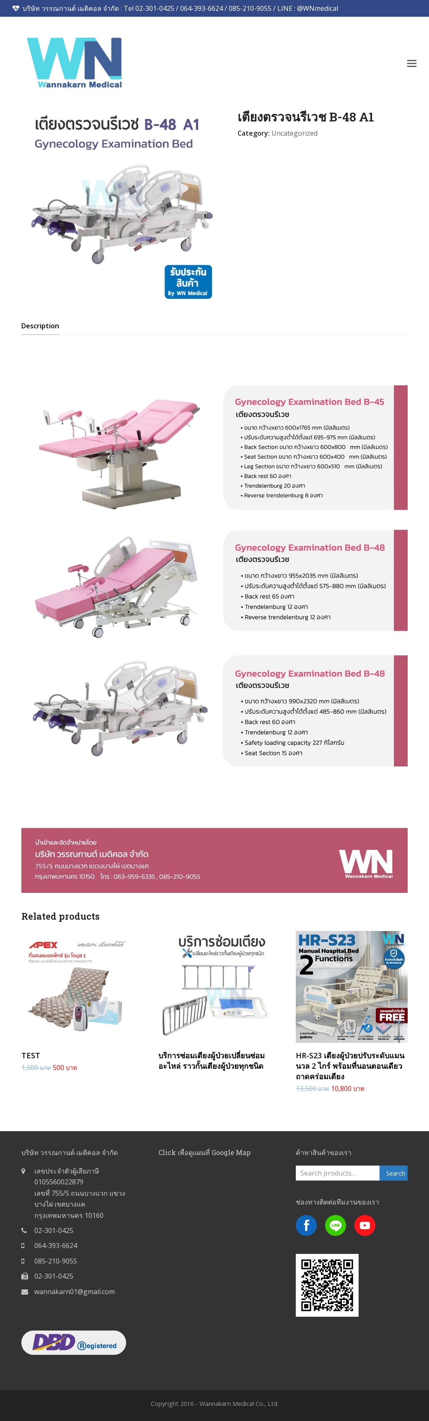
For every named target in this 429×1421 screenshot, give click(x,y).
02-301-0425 (53, 1230)
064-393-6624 (55, 1245)
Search (395, 1173)
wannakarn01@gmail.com (74, 1291)
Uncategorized (294, 133)
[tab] (40, 325)
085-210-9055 (55, 1261)
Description (40, 325)
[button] (411, 63)
